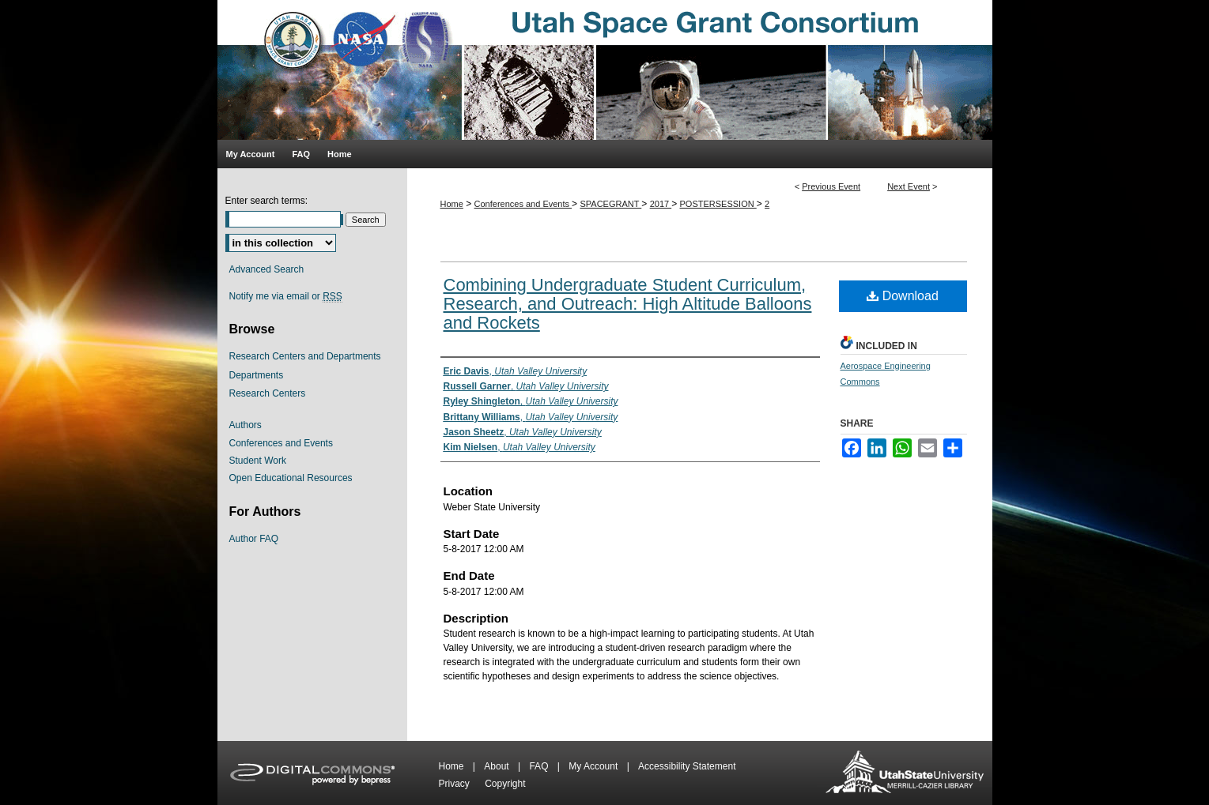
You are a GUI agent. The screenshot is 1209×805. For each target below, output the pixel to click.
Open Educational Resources (291, 477)
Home (451, 204)
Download (903, 296)
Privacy (456, 783)
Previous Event (831, 186)
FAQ (539, 766)
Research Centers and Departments (305, 356)
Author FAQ (254, 538)
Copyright (505, 783)
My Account (594, 766)
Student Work (257, 460)
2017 (661, 204)
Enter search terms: (266, 200)
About (498, 766)
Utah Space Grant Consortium (604, 70)
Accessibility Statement (686, 766)
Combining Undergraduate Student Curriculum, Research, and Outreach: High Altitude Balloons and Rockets (628, 304)
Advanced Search (266, 269)
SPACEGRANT (610, 204)
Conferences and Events (523, 204)
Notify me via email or (285, 296)
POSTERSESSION (718, 204)
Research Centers (267, 393)
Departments (256, 375)
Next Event (908, 186)
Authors (245, 425)
